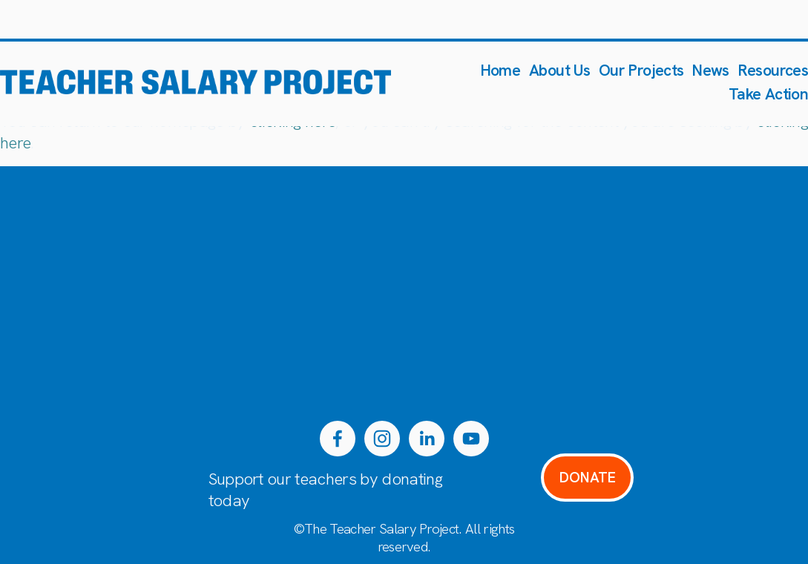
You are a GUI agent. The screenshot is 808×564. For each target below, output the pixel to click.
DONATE (587, 477)
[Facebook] (337, 438)
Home (500, 70)
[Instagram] (382, 438)
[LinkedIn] (426, 438)
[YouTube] (471, 438)
